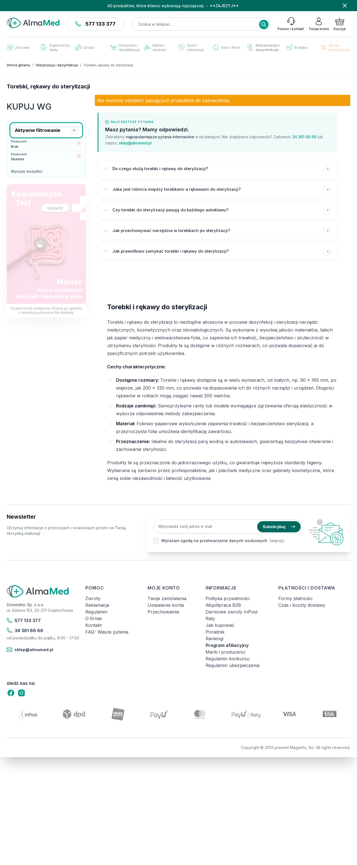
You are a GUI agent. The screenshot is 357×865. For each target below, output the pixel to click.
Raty (210, 618)
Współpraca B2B (223, 605)
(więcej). (277, 540)
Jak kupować (220, 625)
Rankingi (214, 638)
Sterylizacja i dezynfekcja (263, 47)
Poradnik (215, 632)
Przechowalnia (163, 612)
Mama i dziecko (155, 47)
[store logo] (33, 23)
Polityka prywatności (228, 598)
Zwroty (92, 598)
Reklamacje (97, 605)
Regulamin (96, 612)
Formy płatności (295, 598)
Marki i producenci (225, 652)
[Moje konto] (318, 24)
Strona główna (18, 65)
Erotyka (296, 47)
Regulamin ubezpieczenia (232, 665)
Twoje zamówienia (167, 598)
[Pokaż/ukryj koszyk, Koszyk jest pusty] (340, 24)
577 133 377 (95, 24)
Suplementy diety (55, 47)
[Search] (264, 24)
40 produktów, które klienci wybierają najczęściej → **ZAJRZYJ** (173, 5)
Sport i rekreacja (191, 47)
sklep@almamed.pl (135, 143)
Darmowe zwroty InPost (231, 612)
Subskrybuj (279, 526)
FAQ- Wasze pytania (106, 632)
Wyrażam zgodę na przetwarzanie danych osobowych (214, 540)
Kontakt (93, 625)
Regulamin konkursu (227, 658)
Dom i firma (226, 47)
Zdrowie (18, 47)
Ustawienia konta (166, 605)
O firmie (93, 618)
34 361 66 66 (304, 137)
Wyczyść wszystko (26, 171)
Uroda (84, 47)
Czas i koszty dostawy (301, 605)
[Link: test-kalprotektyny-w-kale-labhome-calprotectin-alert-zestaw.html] (46, 251)
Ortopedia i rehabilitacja (125, 47)
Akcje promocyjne (335, 47)
